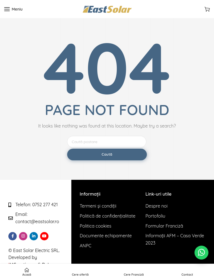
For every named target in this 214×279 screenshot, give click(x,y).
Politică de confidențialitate (107, 216)
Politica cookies (95, 226)
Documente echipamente (106, 235)
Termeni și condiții (98, 206)
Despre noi (156, 206)
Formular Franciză (164, 226)
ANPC (85, 245)
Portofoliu (155, 216)
